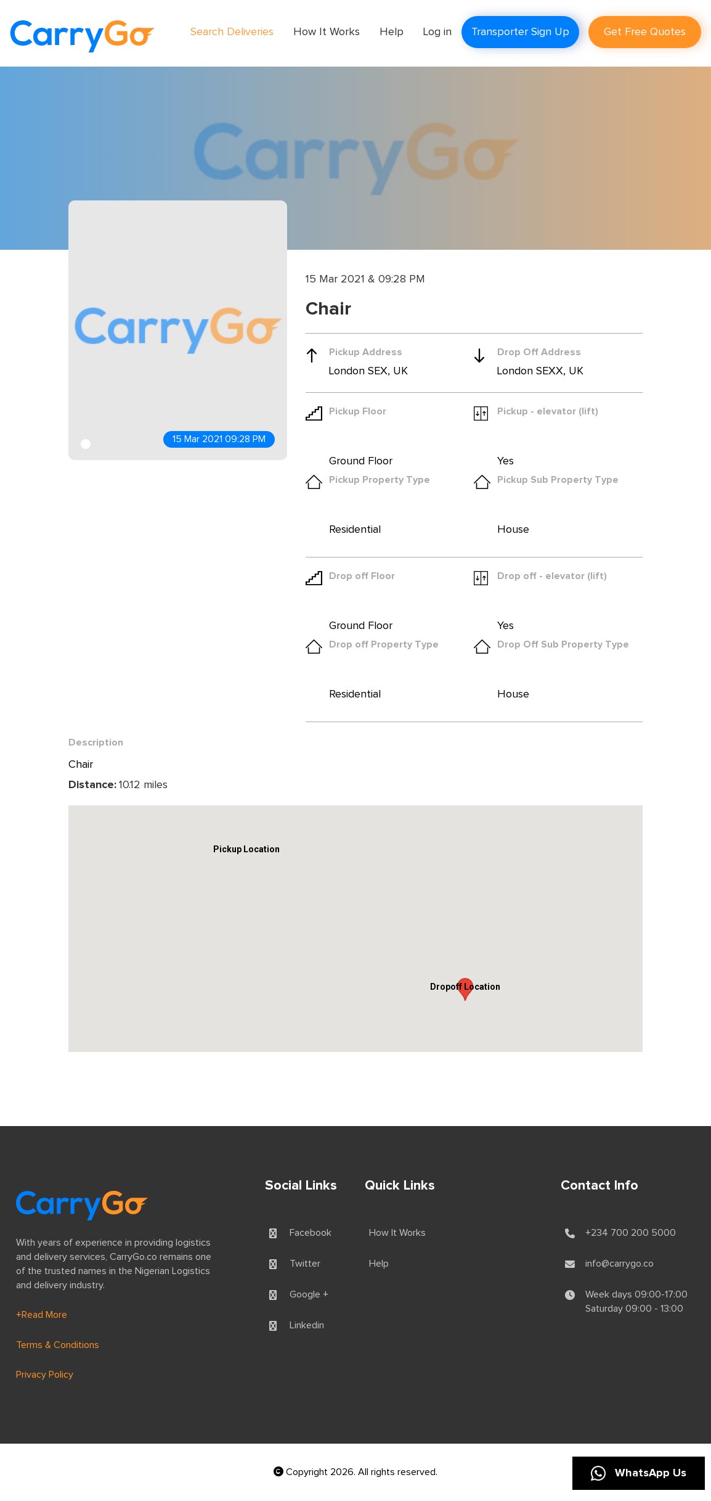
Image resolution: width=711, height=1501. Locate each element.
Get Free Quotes (645, 32)
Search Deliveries (232, 32)
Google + (309, 1294)
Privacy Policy (44, 1375)
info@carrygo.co (619, 1264)
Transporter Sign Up (520, 32)
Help (392, 32)
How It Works (326, 32)
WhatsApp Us (638, 1473)
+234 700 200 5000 (630, 1233)
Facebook (310, 1233)
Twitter (305, 1264)
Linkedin (307, 1325)
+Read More (41, 1315)
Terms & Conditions (57, 1345)
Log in (437, 32)
